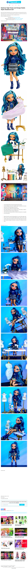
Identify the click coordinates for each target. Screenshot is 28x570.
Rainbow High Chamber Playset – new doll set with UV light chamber (21, 537)
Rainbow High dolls (8, 512)
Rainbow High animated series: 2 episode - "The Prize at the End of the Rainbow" (6, 537)
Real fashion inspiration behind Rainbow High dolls (19, 525)
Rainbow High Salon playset (5, 548)
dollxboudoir (6, 225)
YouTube (12, 566)
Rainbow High (3, 512)
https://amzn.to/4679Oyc (16, 17)
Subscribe (13, 5)
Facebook (16, 5)
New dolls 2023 (3, 514)
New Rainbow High (14, 512)
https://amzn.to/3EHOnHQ (19, 18)
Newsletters (6, 566)
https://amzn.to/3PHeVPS (18, 19)
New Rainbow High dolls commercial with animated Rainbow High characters (20, 549)
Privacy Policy (14, 568)
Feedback (2, 566)
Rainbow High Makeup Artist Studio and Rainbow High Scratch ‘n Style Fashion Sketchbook (6, 525)
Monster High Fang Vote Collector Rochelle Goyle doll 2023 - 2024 (20, 560)
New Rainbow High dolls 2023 (22, 512)
